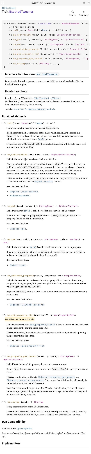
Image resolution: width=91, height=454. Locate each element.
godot (5, 8)
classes (12, 8)
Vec (61, 54)
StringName (51, 39)
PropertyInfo (78, 49)
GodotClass (44, 23)
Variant (78, 39)
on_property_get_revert (27, 58)
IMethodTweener (43, 3)
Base (30, 30)
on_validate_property (26, 49)
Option (69, 39)
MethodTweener (70, 23)
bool (6, 242)
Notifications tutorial (19, 195)
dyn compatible (24, 428)
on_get (17, 39)
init (15, 30)
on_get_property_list (26, 54)
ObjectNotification (69, 34)
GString (44, 63)
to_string (19, 63)
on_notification (23, 34)
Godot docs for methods (34, 109)
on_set (17, 44)
